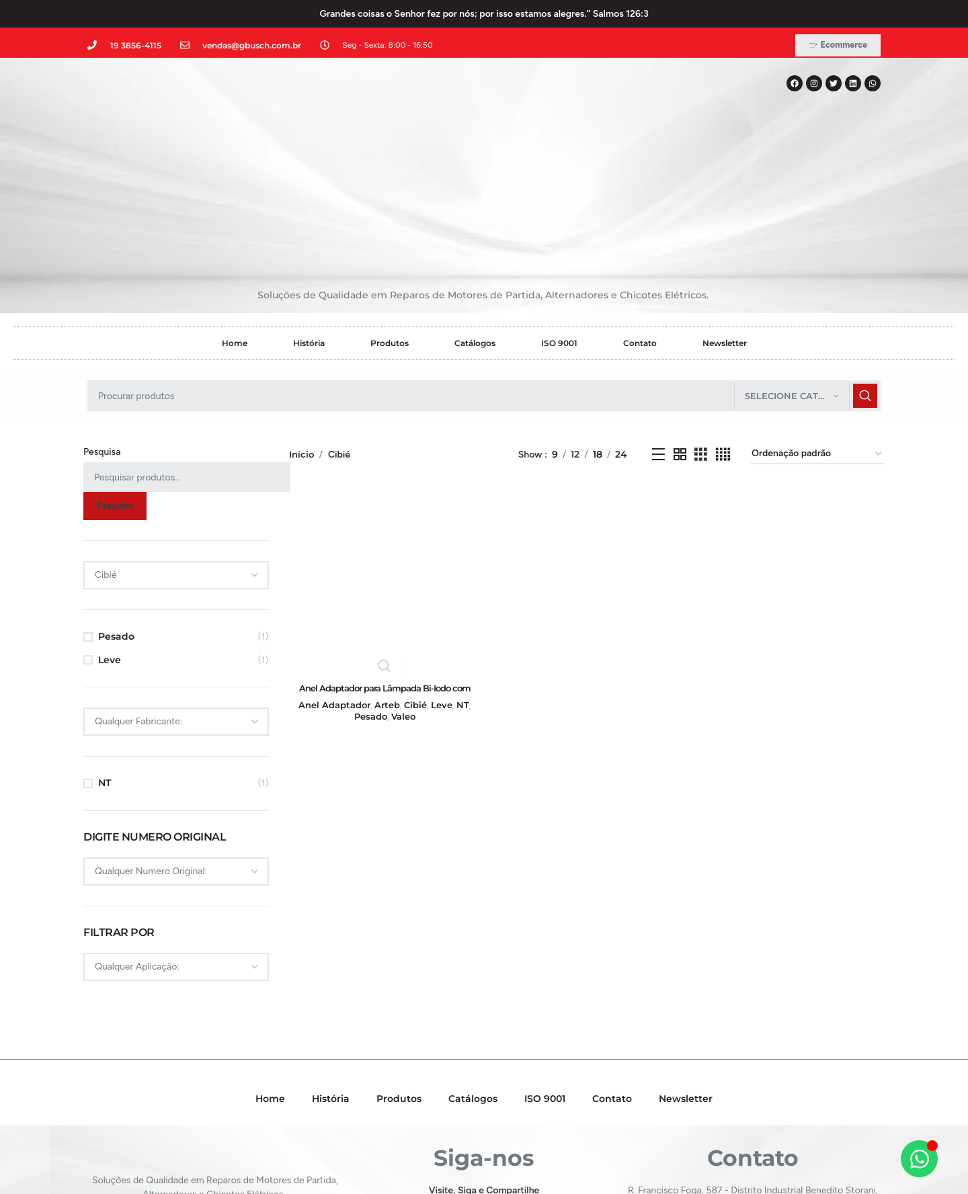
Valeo (402, 623)
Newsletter (724, 251)
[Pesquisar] (484, 303)
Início (302, 361)
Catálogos (474, 251)
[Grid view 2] (680, 361)
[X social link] (464, 1115)
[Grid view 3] (700, 361)
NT (104, 691)
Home (234, 251)
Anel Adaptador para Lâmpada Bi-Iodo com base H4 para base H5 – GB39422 (384, 600)
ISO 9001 (559, 251)
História (309, 251)
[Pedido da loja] (817, 362)
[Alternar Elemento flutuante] (919, 1158)
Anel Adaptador (332, 611)
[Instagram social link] (483, 1115)
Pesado (116, 544)
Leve (109, 567)
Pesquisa (101, 360)
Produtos (389, 251)
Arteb (386, 611)
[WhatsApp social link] (520, 1115)
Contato (640, 251)
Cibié (414, 611)
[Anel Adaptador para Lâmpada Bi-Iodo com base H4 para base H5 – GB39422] (384, 486)
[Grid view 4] (723, 361)
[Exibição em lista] (658, 361)
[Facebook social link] (446, 1115)
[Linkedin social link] (502, 1115)
